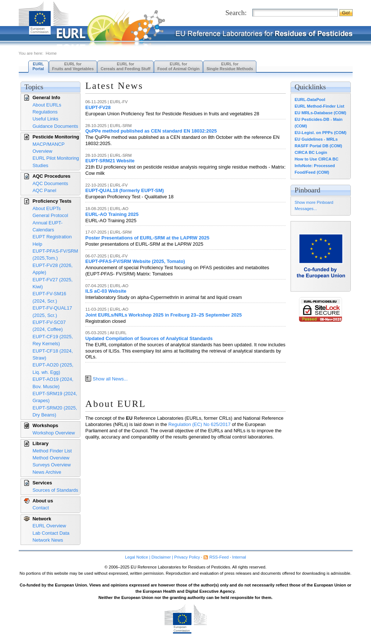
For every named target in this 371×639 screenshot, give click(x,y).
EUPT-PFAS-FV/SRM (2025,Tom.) (55, 254)
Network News (48, 540)
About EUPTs (47, 208)
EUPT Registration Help (52, 240)
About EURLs (47, 105)
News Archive (47, 472)
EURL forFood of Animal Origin (178, 66)
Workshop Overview (54, 433)
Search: (236, 13)
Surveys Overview (52, 464)
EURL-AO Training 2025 (111, 214)
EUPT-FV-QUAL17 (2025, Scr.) (52, 311)
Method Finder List (52, 451)
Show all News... (110, 379)
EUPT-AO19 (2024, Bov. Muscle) (53, 382)
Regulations (45, 112)
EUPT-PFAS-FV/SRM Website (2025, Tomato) (135, 261)
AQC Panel (45, 190)
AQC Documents (50, 183)
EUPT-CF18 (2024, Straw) (53, 354)
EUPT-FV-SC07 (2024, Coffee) (49, 326)
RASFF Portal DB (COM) (318, 146)
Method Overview (51, 458)
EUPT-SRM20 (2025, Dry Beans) (55, 411)
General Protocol (50, 215)
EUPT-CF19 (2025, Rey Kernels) (53, 340)
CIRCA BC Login (311, 152)
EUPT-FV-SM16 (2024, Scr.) (49, 297)
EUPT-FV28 (98, 107)
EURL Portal (38, 66)
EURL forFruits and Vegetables (73, 66)
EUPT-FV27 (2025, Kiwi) (53, 283)
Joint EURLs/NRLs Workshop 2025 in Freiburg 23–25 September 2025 (163, 315)
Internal (239, 557)
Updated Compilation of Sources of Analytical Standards (149, 338)
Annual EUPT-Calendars (48, 226)
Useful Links (45, 119)
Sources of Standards (55, 490)
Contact (41, 507)
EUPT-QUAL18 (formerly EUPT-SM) (124, 190)
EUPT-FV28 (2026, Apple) (53, 269)
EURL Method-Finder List (319, 106)
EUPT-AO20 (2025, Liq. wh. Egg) (53, 368)
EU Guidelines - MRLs (316, 139)
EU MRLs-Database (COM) (320, 113)
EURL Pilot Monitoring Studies (56, 161)
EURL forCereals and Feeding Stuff (125, 66)
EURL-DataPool (310, 99)
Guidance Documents (55, 126)
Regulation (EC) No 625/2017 (199, 424)
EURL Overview (49, 525)
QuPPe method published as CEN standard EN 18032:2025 (151, 131)
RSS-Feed (219, 557)
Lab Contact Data (51, 533)
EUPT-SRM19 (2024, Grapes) (55, 397)
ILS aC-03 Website (105, 291)
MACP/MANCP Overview (49, 147)
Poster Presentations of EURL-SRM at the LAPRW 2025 (147, 238)
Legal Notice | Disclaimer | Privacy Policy (162, 557)
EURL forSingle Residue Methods (229, 66)
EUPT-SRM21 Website (109, 160)
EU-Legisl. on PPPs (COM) (320, 132)
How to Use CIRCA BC (316, 159)
